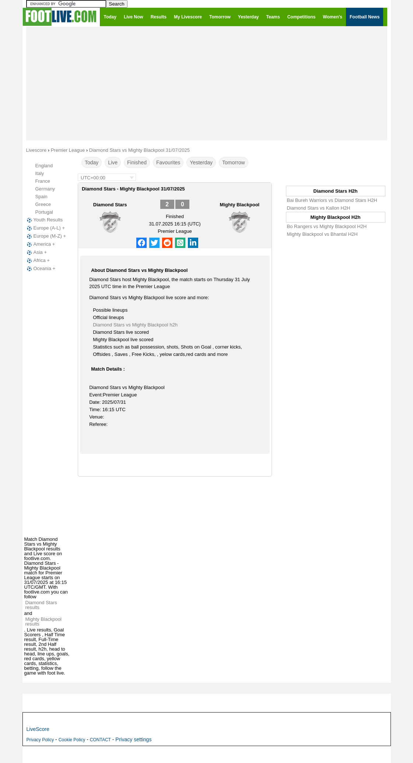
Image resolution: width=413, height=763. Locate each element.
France (42, 181)
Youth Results (44, 220)
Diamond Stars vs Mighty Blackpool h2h (135, 325)
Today (91, 162)
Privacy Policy (40, 739)
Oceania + (40, 269)
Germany (45, 189)
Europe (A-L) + (45, 228)
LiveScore (38, 729)
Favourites (168, 162)
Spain (41, 196)
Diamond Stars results (41, 605)
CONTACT (100, 739)
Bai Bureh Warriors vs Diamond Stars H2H (332, 200)
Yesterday (201, 162)
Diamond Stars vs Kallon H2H (318, 208)
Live (113, 162)
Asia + (36, 252)
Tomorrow (233, 162)
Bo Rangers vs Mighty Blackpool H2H (327, 226)
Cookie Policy (72, 739)
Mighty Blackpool (240, 204)
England (44, 165)
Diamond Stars (110, 204)
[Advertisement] (206, 83)
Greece (43, 204)
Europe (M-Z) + (45, 236)
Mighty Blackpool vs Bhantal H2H (322, 234)
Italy (39, 173)
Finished (137, 162)
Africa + (37, 260)
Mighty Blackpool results (43, 621)
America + (40, 244)
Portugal (44, 212)
